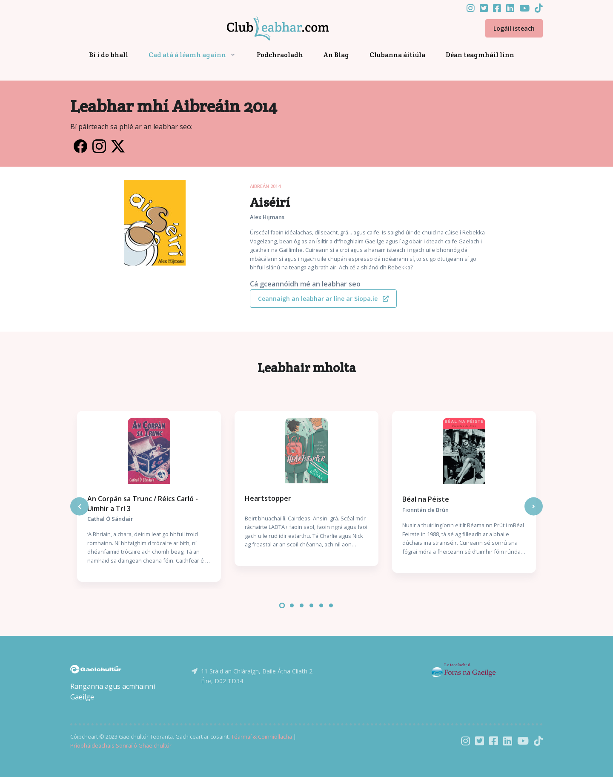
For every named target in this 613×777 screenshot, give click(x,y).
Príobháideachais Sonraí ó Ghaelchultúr (121, 745)
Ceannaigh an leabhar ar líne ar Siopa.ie (323, 299)
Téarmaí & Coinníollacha (261, 736)
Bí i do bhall (108, 54)
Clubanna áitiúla (397, 54)
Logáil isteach (514, 28)
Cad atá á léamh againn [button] (187, 54)
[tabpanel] (149, 496)
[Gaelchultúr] (95, 668)
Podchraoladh (280, 54)
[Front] (268, 28)
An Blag (336, 54)
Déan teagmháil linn (480, 54)
